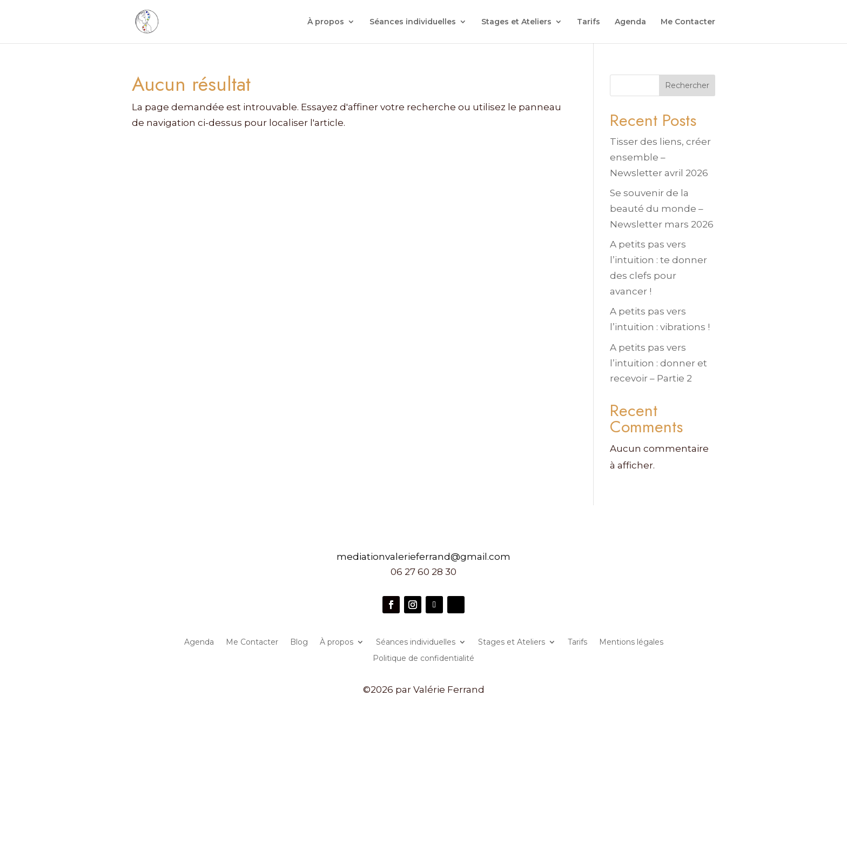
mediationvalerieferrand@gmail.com (423, 556)
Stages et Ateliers (516, 22)
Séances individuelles (412, 22)
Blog (299, 642)
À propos (325, 22)
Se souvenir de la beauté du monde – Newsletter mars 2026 (662, 209)
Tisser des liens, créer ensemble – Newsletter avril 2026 (660, 157)
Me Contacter (688, 22)
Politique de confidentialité (423, 658)
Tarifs (588, 22)
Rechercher (687, 85)
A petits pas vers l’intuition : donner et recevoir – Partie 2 (658, 363)
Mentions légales (631, 642)
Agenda (630, 22)
